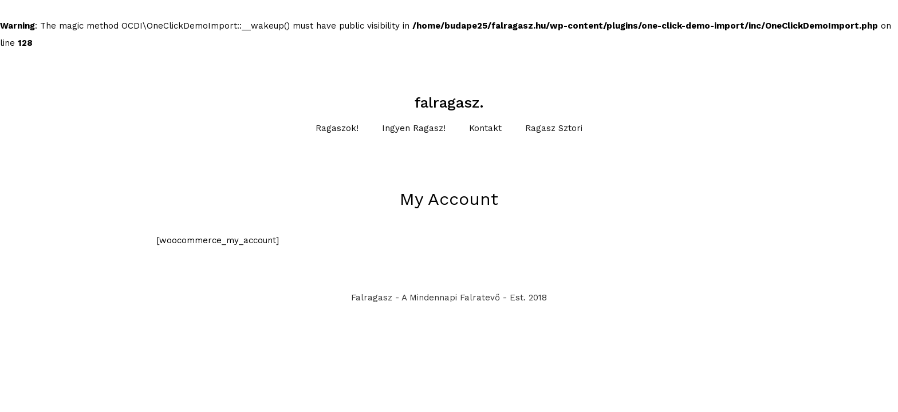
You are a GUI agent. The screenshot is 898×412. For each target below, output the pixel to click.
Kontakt (485, 128)
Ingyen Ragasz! (414, 128)
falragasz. (449, 102)
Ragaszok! (337, 128)
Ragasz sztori (553, 128)
